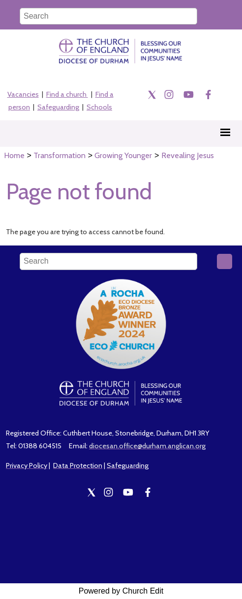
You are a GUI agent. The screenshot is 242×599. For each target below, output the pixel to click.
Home (14, 155)
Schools (99, 107)
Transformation (59, 155)
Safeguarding (58, 107)
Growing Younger (123, 155)
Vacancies (23, 94)
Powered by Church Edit (121, 591)
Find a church (67, 94)
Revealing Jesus (187, 155)
